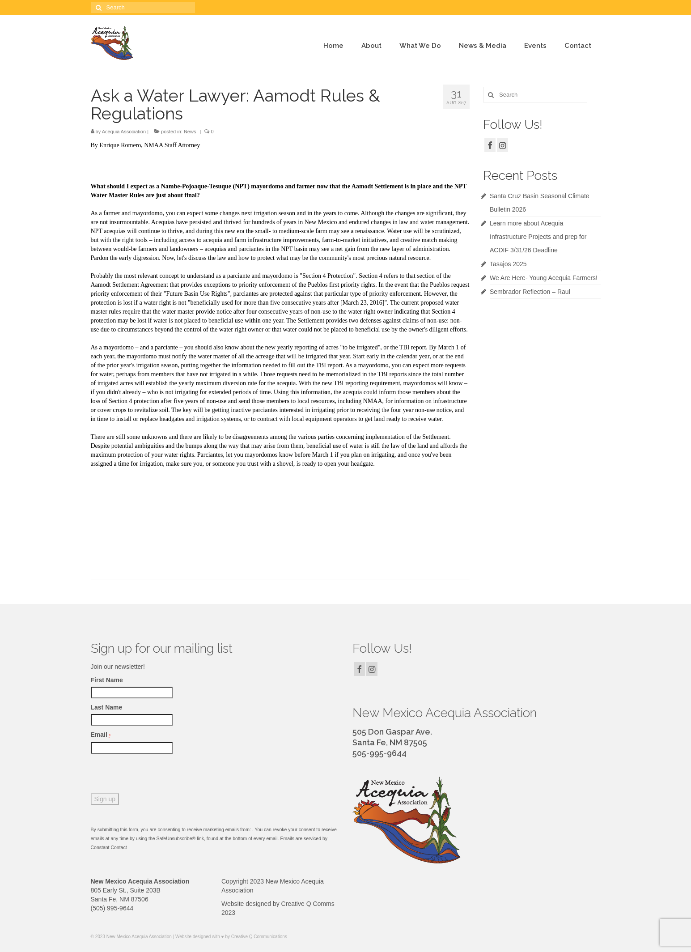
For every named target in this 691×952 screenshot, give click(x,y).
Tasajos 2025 (508, 264)
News (190, 131)
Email (101, 734)
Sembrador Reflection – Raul (530, 291)
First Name (107, 680)
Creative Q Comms (308, 903)
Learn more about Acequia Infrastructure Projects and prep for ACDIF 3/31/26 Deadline (538, 237)
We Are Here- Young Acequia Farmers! (544, 277)
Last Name (107, 707)
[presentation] (159, 775)
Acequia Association (124, 131)
